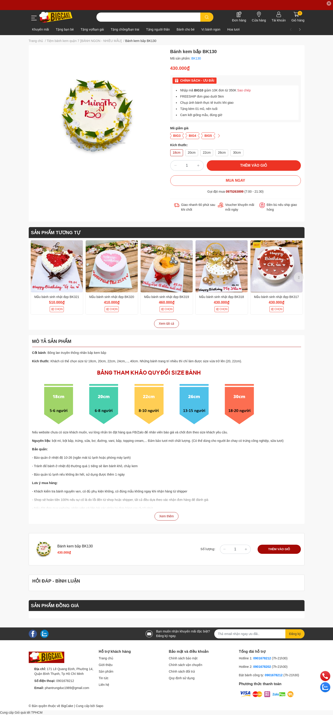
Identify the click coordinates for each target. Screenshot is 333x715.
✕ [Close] (329, 3)
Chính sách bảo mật (183, 658)
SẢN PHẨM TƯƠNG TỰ (55, 232)
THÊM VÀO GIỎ (253, 165)
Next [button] (299, 277)
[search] (206, 17)
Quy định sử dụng (182, 678)
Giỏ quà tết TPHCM (28, 712)
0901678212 (65, 681)
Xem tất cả (166, 323)
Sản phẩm (106, 671)
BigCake (67, 706)
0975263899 (234, 191)
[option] (56, 277)
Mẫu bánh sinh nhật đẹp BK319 (166, 297)
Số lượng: (208, 549)
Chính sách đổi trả (182, 671)
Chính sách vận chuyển (185, 665)
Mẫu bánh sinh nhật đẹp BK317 (276, 297)
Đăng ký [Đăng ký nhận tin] (295, 634)
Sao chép (244, 90)
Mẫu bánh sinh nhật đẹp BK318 (221, 297)
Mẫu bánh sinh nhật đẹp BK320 (111, 297)
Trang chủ (106, 658)
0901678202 (262, 666)
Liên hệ (104, 685)
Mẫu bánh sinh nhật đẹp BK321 (56, 297)
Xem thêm (166, 516)
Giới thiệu (106, 665)
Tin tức (103, 678)
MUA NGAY (235, 180)
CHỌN (57, 309)
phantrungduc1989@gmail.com (67, 688)
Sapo (99, 706)
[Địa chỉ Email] (259, 633)
